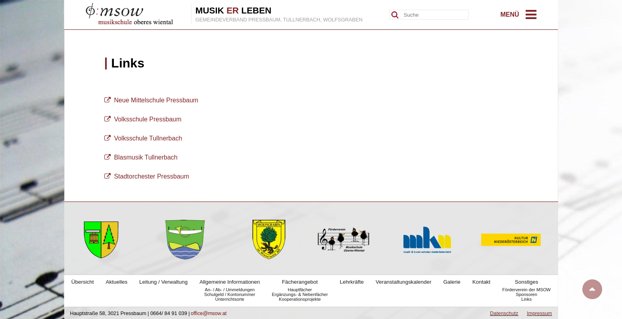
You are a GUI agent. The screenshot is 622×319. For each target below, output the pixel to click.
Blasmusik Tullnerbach (141, 157)
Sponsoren (526, 294)
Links (526, 299)
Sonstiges (526, 282)
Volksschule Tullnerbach (143, 138)
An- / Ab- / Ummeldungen (230, 289)
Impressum (539, 313)
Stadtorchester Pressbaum (146, 176)
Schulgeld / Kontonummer (229, 294)
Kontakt (481, 282)
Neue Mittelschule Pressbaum (151, 100)
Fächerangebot (300, 282)
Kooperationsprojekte (300, 299)
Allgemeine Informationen (230, 282)
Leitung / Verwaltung (163, 282)
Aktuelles (117, 282)
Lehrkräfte (352, 282)
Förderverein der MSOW (526, 289)
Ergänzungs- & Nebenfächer (300, 294)
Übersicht (82, 282)
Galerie (451, 282)
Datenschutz (504, 313)
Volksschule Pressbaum (143, 119)
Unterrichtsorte (229, 299)
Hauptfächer (300, 289)
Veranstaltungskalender (403, 282)
